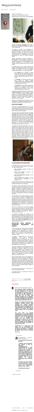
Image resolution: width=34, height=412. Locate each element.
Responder (17, 332)
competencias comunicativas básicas (19, 207)
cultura (16, 280)
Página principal (5, 9)
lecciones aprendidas (23, 280)
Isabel (16, 287)
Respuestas (19, 335)
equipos (19, 280)
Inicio (24, 407)
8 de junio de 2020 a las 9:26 (25, 338)
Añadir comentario (16, 374)
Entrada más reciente (16, 407)
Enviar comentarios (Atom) (22, 410)
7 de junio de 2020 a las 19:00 (25, 287)
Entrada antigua (30, 407)
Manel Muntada (13, 9)
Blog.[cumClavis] (11, 5)
